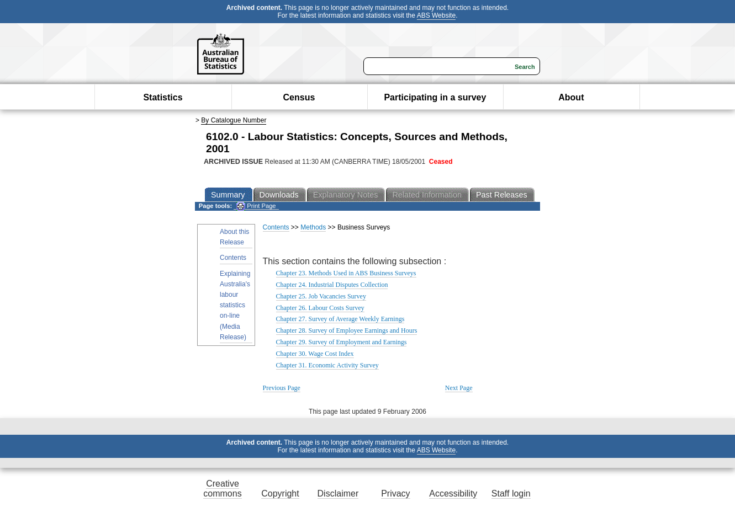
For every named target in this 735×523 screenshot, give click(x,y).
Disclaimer (338, 493)
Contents (233, 258)
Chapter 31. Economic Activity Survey (327, 365)
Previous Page (281, 388)
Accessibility (453, 493)
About (571, 97)
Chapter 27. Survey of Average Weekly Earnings (340, 319)
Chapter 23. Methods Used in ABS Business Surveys (346, 273)
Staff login (511, 493)
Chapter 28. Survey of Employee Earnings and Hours (346, 330)
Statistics (162, 97)
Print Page (256, 206)
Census (299, 97)
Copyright (280, 493)
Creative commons (222, 488)
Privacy (395, 493)
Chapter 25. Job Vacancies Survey (321, 296)
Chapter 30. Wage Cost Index (315, 353)
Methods (313, 227)
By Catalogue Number (233, 120)
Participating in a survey (435, 97)
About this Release (234, 237)
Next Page (459, 388)
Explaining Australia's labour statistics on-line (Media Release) (235, 305)
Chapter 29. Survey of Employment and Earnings (341, 342)
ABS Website (436, 15)
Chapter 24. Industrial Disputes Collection (332, 285)
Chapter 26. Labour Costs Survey (320, 308)
